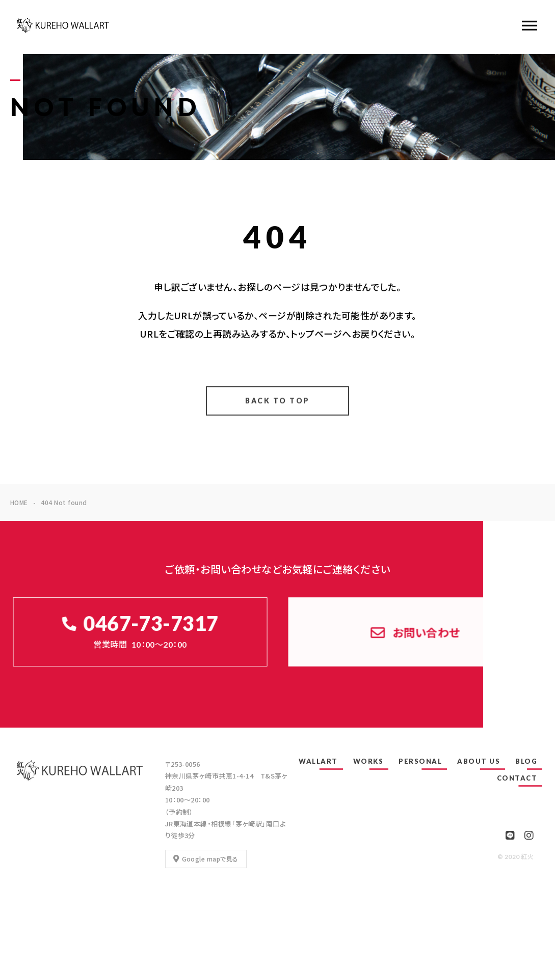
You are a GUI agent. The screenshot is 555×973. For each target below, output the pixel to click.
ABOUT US (478, 761)
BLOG (526, 761)
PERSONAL (420, 761)
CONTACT (517, 778)
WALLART (318, 761)
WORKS (368, 761)
